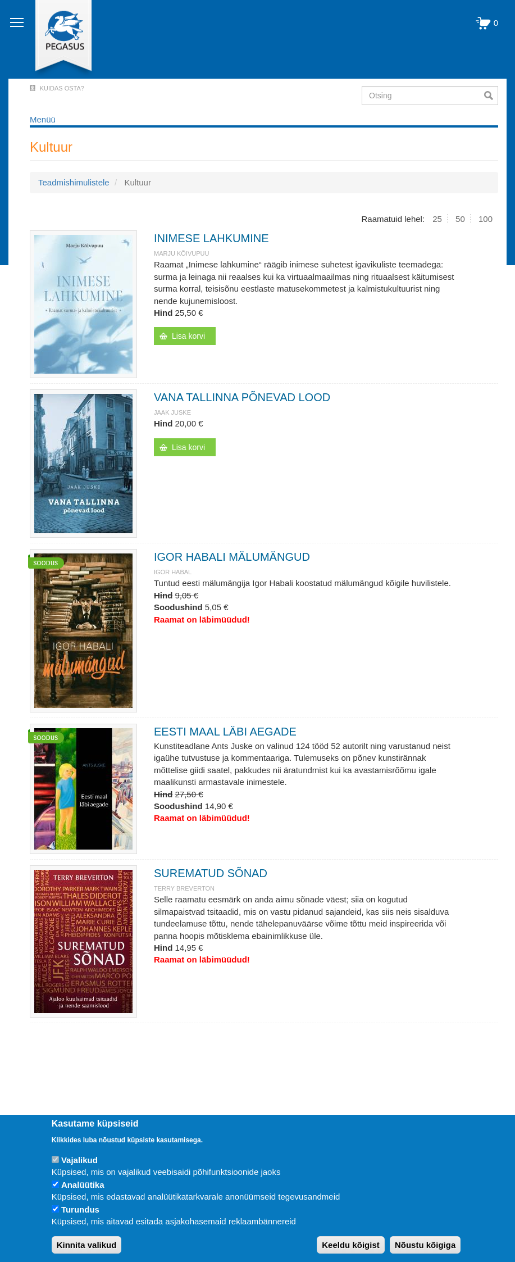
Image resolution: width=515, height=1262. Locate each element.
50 (460, 219)
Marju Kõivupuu (181, 253)
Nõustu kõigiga (425, 1245)
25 (437, 219)
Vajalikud (79, 1160)
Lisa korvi (188, 336)
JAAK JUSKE (172, 412)
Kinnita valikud (87, 1245)
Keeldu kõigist (351, 1245)
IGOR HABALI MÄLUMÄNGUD (232, 557)
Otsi (491, 95)
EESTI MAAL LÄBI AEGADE (225, 731)
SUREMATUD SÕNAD (210, 873)
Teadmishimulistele (74, 182)
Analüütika (82, 1185)
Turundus (80, 1209)
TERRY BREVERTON (184, 888)
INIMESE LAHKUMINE (211, 238)
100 (485, 219)
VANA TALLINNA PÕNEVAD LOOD (242, 397)
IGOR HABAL (173, 572)
